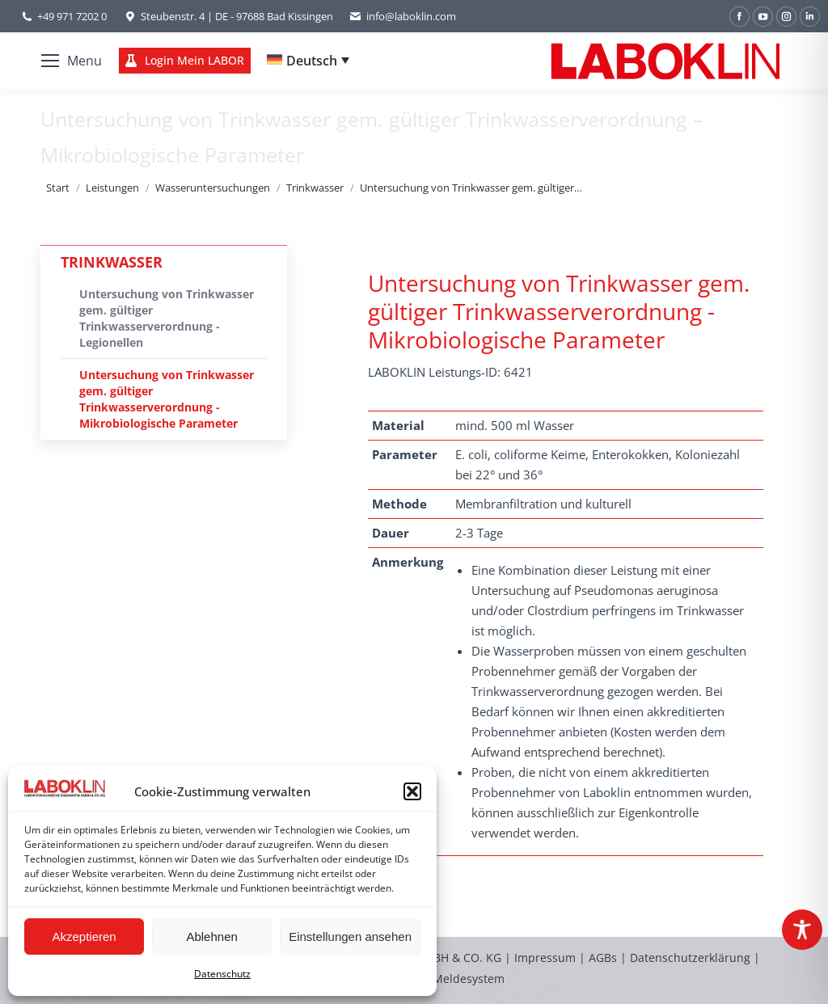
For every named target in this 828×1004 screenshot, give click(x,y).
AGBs (604, 957)
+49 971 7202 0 (72, 16)
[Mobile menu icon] (71, 60)
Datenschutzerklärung (690, 957)
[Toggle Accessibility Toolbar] (802, 929)
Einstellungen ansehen (350, 936)
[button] (412, 791)
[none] (308, 61)
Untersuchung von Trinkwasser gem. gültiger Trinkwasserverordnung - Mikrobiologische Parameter (166, 399)
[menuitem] (308, 61)
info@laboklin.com (402, 16)
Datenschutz (222, 974)
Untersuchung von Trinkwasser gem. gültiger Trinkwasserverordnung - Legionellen (166, 318)
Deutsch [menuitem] (311, 61)
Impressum (545, 957)
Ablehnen (211, 936)
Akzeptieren (84, 936)
